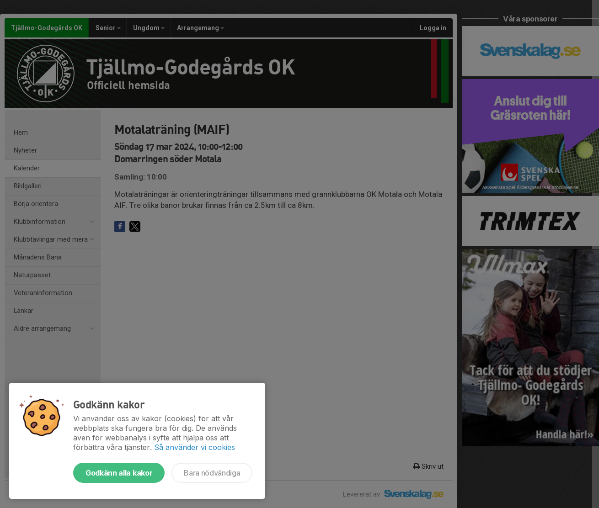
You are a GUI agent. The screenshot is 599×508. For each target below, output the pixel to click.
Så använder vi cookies (194, 447)
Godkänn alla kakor (119, 472)
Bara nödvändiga (212, 472)
